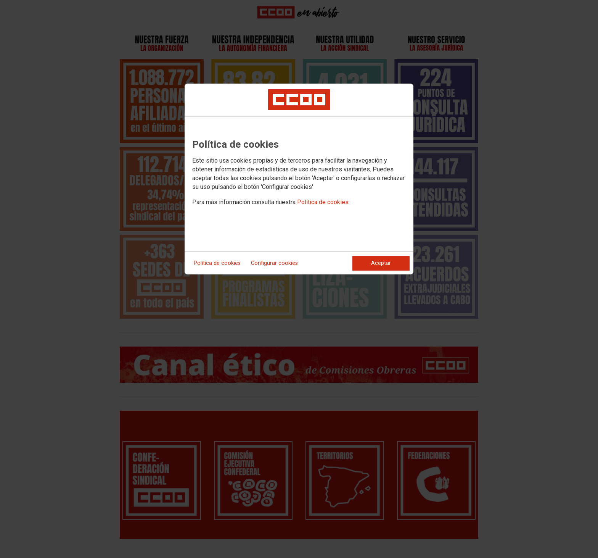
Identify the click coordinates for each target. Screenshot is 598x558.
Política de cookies (323, 202)
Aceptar (381, 263)
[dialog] (299, 179)
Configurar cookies (274, 263)
